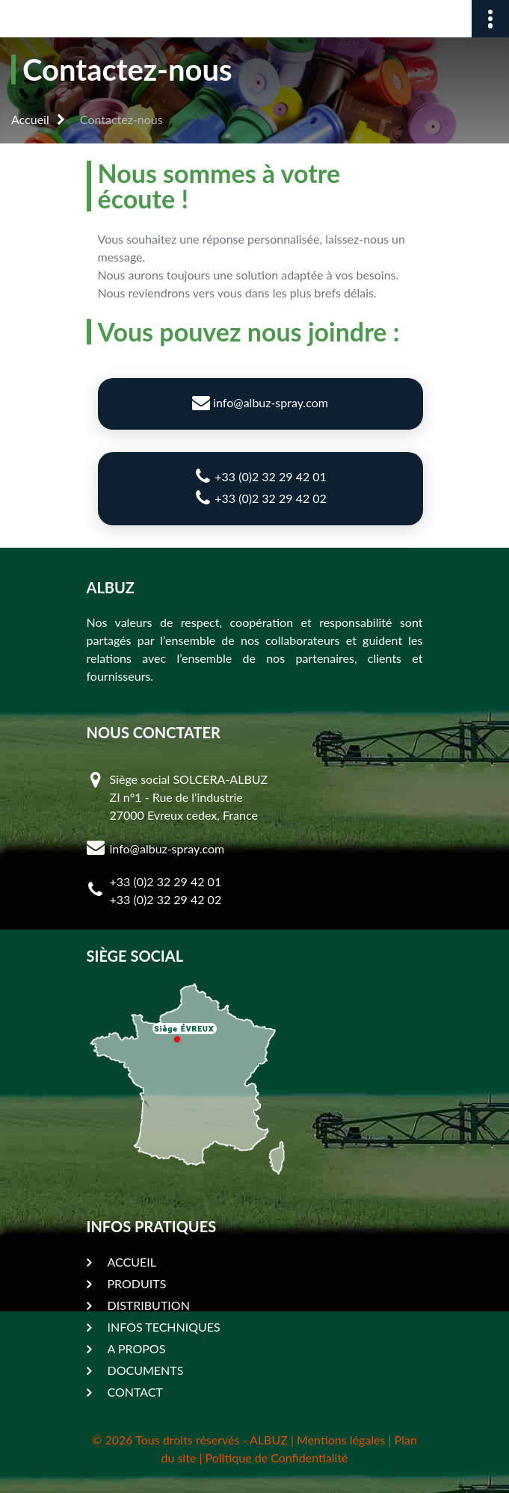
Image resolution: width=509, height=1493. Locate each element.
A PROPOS (137, 1348)
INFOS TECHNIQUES (164, 1327)
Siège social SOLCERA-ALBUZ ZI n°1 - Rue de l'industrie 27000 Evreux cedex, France (189, 797)
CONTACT (136, 1392)
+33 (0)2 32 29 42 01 (260, 476)
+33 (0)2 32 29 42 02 (260, 498)
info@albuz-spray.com (260, 402)
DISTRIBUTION (149, 1305)
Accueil (30, 119)
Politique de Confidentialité (277, 1457)
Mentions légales (341, 1439)
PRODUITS (137, 1283)
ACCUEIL (132, 1262)
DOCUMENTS (146, 1370)
